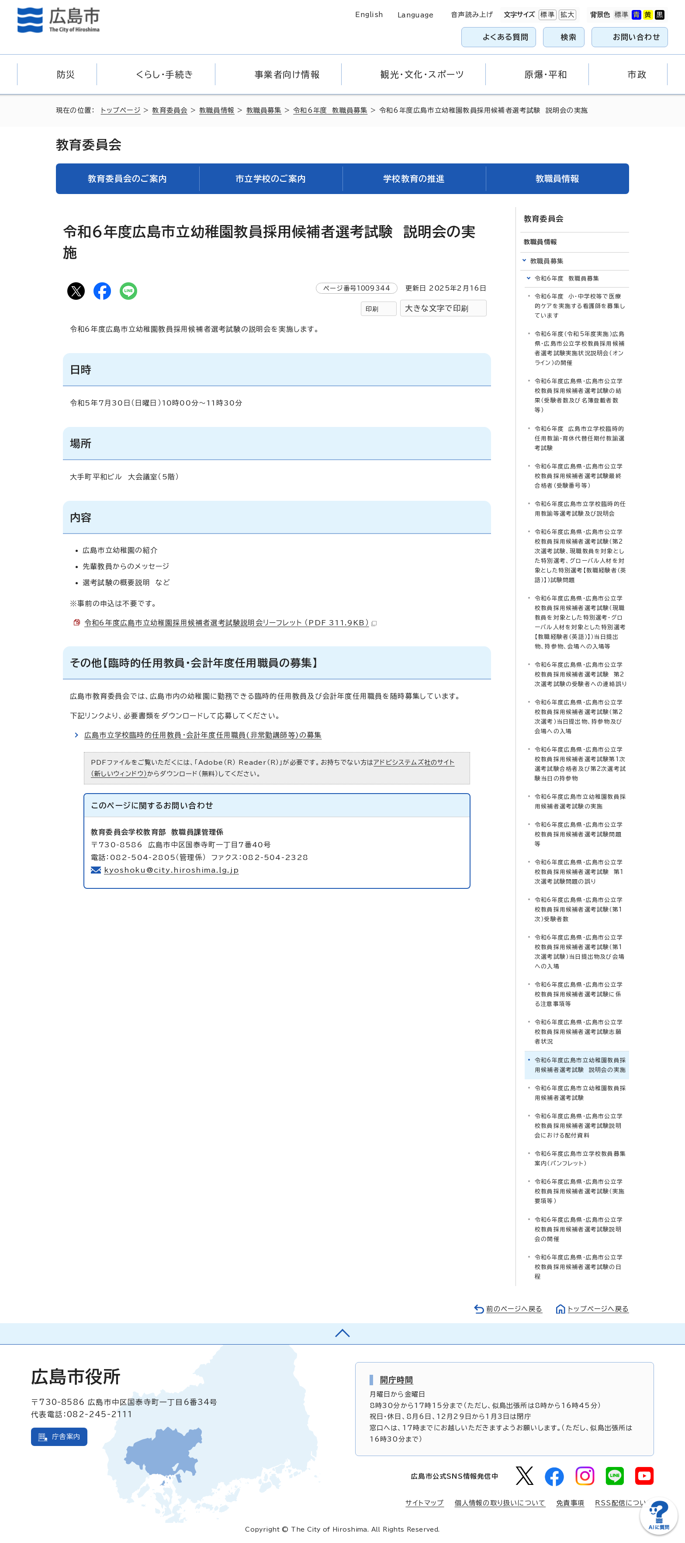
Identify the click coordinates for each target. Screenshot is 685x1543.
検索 (569, 37)
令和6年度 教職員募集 (330, 110)
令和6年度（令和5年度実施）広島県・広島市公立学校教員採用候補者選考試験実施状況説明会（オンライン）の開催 (580, 348)
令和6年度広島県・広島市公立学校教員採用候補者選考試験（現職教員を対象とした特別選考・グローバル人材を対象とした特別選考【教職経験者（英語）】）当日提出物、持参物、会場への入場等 (580, 622)
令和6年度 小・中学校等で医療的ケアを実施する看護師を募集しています (580, 306)
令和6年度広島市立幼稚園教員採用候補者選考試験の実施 (580, 801)
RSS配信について (624, 1503)
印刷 (372, 308)
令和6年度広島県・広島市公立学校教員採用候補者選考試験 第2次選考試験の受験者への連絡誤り (581, 674)
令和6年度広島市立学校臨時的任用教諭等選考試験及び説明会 (580, 509)
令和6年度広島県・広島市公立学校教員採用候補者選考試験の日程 (579, 1267)
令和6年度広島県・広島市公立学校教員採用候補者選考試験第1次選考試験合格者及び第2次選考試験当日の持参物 (580, 764)
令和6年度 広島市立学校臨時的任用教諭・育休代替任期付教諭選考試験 (580, 438)
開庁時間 (397, 1379)
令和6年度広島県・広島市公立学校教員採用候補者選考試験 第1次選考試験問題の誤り (579, 872)
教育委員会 (169, 110)
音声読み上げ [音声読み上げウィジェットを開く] (472, 14)
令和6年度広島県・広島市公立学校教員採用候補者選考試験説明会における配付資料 (579, 1125)
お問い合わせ (637, 37)
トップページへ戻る (598, 1309)
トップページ (121, 110)
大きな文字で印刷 (437, 308)
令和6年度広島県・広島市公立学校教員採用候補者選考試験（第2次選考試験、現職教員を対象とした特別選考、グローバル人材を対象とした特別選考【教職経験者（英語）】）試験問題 (580, 556)
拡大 (566, 15)
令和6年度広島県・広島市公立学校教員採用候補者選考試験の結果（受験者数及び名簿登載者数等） (579, 395)
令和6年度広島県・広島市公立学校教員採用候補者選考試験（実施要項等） (580, 1191)
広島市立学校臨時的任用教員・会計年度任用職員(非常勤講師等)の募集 (203, 735)
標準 (546, 15)
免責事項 (570, 1503)
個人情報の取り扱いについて (500, 1503)
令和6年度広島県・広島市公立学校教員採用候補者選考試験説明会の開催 (579, 1229)
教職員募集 (264, 110)
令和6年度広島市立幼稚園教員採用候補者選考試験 (580, 1093)
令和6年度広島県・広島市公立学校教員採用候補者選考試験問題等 (579, 834)
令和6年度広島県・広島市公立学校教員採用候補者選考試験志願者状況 (579, 1031)
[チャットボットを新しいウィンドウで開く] (659, 1532)
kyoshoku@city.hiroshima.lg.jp (171, 870)
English (369, 14)
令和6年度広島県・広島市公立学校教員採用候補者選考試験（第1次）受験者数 (579, 909)
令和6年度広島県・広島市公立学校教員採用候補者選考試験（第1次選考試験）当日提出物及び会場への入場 (580, 952)
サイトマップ (424, 1503)
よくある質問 (506, 37)
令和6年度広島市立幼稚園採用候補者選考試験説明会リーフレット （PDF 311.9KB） (230, 622)
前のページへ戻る (514, 1309)
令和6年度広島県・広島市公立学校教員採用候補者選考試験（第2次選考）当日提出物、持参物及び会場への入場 (579, 717)
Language (416, 15)
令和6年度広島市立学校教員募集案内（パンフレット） (580, 1158)
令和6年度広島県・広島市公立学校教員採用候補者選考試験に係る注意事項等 (579, 994)
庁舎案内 (66, 1436)
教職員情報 (217, 110)
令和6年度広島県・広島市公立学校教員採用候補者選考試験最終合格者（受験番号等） (579, 476)
